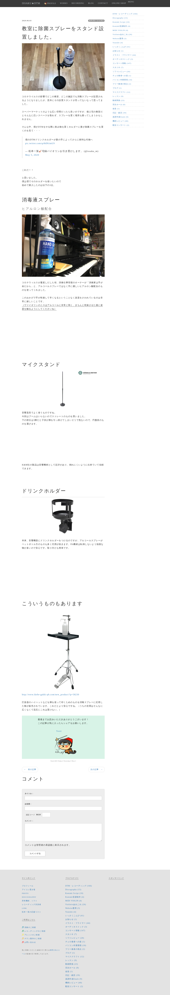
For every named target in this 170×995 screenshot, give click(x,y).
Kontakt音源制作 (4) (121, 26)
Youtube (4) (118, 43)
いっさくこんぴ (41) (121, 47)
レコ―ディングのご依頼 (33, 931)
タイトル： (29, 794)
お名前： (28, 804)
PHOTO (25, 893)
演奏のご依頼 (29, 927)
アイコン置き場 (28, 890)
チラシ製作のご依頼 (32, 939)
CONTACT (103, 3)
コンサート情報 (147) (122, 63)
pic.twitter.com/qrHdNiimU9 (40, 143)
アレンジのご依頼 (31, 935)
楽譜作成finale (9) (121, 117)
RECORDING (78, 3)
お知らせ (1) (118, 51)
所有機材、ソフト (29, 901)
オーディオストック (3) (123, 59)
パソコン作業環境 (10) (122, 80)
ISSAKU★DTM (31, 3)
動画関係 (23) (119, 100)
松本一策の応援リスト (31, 912)
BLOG (91, 3)
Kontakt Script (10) (121, 22)
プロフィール (27, 886)
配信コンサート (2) (121, 125)
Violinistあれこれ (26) (122, 34)
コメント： (29, 821)
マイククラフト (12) (121, 92)
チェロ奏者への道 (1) (122, 76)
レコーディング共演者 (31, 904)
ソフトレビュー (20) (121, 72)
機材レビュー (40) (120, 121)
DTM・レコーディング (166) (125, 14)
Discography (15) (120, 18)
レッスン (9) (118, 96)
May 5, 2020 (32, 155)
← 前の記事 (30, 769)
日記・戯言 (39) (119, 113)
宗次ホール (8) (119, 105)
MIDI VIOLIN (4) (120, 30)
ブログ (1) (117, 88)
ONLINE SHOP (119, 3)
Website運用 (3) (119, 39)
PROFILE (50, 3)
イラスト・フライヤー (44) (124, 55)
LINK (24, 908)
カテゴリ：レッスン (96, 20)
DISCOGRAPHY (29, 897)
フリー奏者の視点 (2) (122, 84)
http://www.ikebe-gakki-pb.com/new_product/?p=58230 (50, 694)
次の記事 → (96, 769)
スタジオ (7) (118, 67)
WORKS (64, 3)
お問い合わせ (29, 942)
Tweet (59, 731)
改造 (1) (116, 109)
